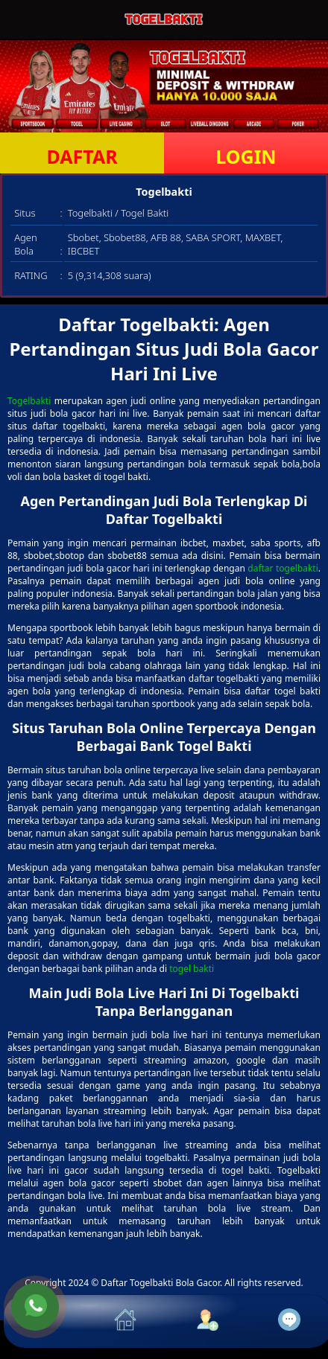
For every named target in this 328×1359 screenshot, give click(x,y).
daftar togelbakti (282, 568)
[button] (45, 1321)
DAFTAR (81, 156)
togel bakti (191, 968)
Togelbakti (29, 400)
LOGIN (245, 156)
